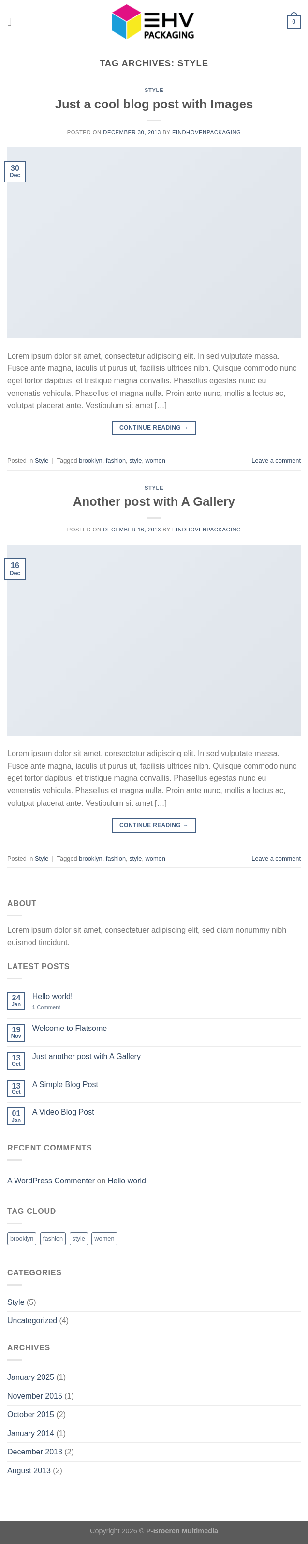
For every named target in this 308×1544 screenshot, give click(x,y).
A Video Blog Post (63, 1112)
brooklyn (90, 460)
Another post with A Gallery (154, 501)
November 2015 (34, 1396)
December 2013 (34, 1452)
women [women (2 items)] (104, 1238)
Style (154, 90)
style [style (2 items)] (79, 1238)
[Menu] (13, 21)
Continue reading (154, 428)
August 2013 (29, 1471)
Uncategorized (32, 1321)
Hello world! (52, 996)
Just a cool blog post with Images (154, 104)
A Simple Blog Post (65, 1084)
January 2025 (30, 1377)
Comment (46, 1007)
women (155, 460)
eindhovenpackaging (206, 132)
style (135, 460)
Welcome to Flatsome (69, 1028)
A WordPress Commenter (51, 1181)
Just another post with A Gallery (86, 1056)
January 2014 (30, 1433)
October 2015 (30, 1414)
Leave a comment (276, 460)
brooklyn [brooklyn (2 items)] (21, 1238)
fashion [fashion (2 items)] (53, 1238)
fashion (116, 460)
